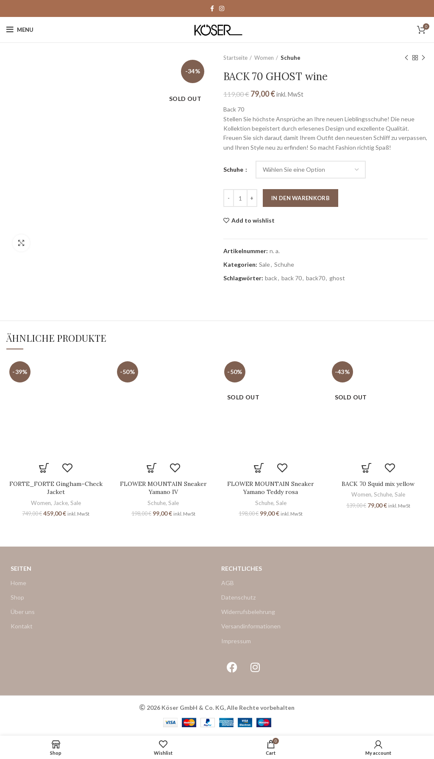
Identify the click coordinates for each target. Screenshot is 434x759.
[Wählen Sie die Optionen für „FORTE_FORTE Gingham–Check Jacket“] (44, 468)
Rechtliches (241, 568)
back (271, 278)
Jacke (60, 502)
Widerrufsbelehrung (248, 611)
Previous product (406, 58)
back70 (315, 278)
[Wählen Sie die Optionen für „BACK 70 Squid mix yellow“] (366, 468)
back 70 (291, 278)
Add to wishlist (253, 220)
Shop (17, 597)
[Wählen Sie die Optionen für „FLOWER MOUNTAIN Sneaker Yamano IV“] (151, 468)
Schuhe (290, 57)
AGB (227, 582)
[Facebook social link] (212, 8)
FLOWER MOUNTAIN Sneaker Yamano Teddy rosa (270, 488)
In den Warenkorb (300, 198)
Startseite (235, 57)
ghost (337, 278)
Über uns (23, 611)
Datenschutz (238, 597)
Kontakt (22, 626)
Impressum (236, 641)
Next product (423, 58)
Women (264, 57)
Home (18, 582)
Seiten (21, 568)
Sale (264, 264)
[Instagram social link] (222, 8)
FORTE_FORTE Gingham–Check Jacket (56, 488)
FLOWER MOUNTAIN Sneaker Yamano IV (163, 488)
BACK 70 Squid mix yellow (378, 484)
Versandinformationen (251, 626)
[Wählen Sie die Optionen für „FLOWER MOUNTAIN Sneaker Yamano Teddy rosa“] (259, 468)
